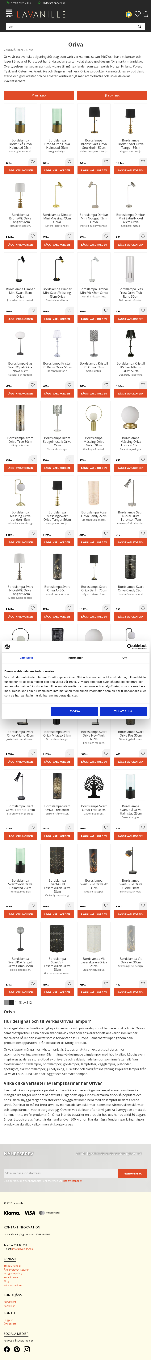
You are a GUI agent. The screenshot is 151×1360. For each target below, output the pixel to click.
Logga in (8, 1320)
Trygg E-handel (12, 1265)
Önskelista (10, 1323)
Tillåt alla (123, 711)
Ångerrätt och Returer (16, 1269)
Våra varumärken (13, 1285)
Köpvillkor (9, 1306)
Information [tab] (75, 657)
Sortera (114, 95)
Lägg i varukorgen (20, 170)
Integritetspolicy (13, 1273)
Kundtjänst (10, 1302)
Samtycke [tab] (26, 657)
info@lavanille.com (23, 1249)
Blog (6, 1281)
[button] (9, 12)
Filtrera (40, 95)
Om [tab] (124, 657)
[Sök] (139, 27)
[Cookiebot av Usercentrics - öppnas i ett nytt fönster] (130, 647)
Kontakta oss (11, 1277)
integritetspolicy (72, 1180)
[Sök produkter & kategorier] (74, 27)
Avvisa (74, 711)
